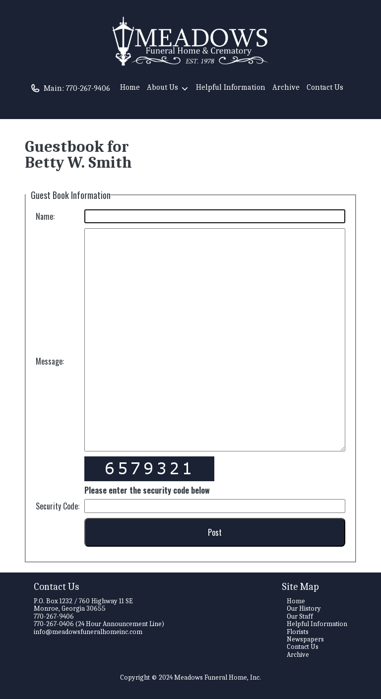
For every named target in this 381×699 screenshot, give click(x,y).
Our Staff (300, 616)
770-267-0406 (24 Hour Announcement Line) (99, 624)
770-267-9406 (88, 88)
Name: (45, 216)
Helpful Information (230, 87)
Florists (298, 632)
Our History (304, 608)
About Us (168, 88)
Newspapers (305, 639)
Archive (286, 87)
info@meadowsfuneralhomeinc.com (88, 632)
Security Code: (57, 506)
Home (130, 87)
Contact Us (325, 87)
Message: (50, 361)
